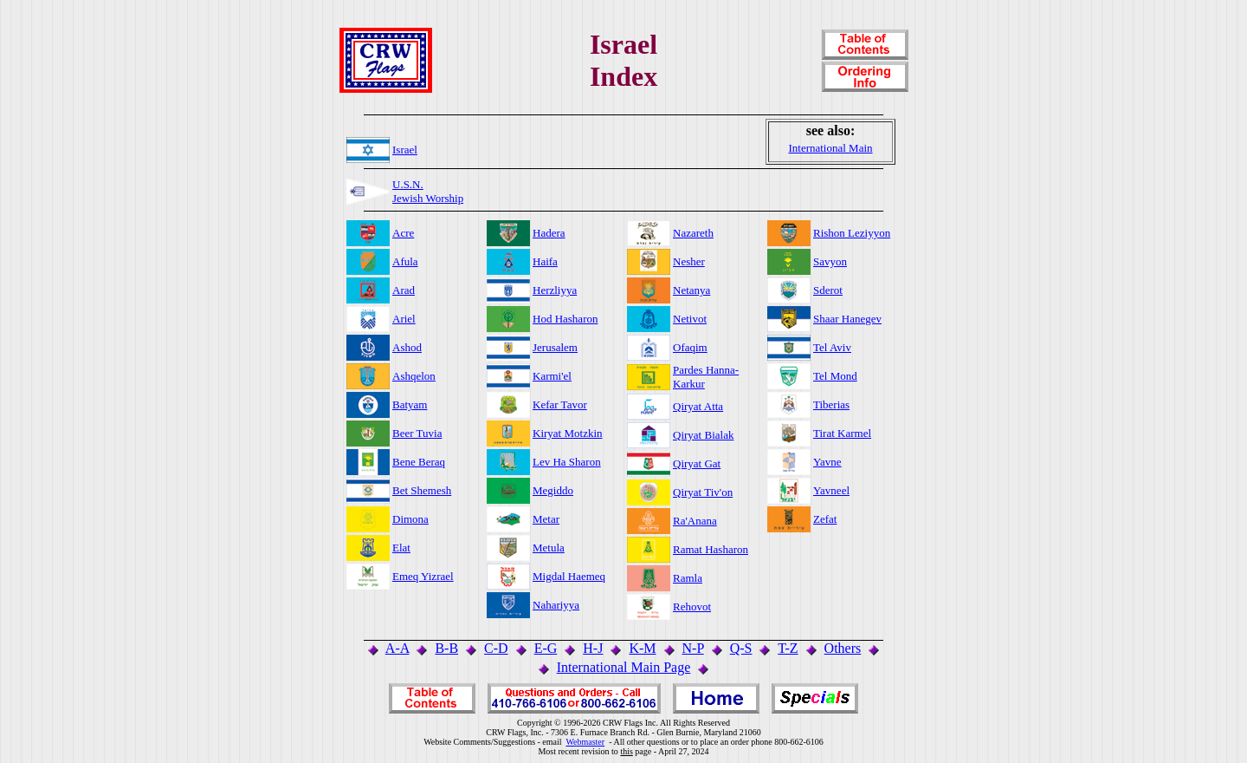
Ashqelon (414, 375)
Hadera (549, 232)
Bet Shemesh (421, 490)
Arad (403, 290)
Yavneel (831, 490)
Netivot (690, 318)
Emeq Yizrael (423, 576)
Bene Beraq (418, 461)
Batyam (409, 404)
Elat (401, 547)
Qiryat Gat (696, 463)
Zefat (825, 518)
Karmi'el (552, 375)
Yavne (827, 461)
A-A (397, 648)
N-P (693, 648)
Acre (403, 232)
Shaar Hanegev (847, 318)
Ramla (687, 577)
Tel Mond (835, 375)
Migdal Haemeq (569, 576)
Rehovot (692, 606)
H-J (593, 648)
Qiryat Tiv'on (703, 492)
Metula (549, 547)
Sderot (828, 290)
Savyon (830, 261)
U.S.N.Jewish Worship (427, 191)
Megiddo (553, 490)
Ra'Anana (695, 520)
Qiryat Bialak (703, 434)
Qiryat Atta (698, 406)
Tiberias (831, 404)
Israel (404, 149)
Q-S (741, 648)
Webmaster (584, 742)
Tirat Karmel (842, 433)
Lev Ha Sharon (567, 461)
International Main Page (624, 667)
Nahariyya (556, 604)
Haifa (545, 261)
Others (843, 648)
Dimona (410, 518)
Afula (405, 261)
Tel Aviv (832, 347)
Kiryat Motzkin (568, 433)
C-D (496, 648)
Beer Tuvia (417, 433)
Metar (546, 518)
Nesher (689, 261)
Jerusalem (555, 347)
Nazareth (693, 232)
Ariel (404, 318)
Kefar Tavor (560, 404)
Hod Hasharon (565, 318)
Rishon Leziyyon (851, 232)
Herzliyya (555, 290)
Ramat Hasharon (710, 549)
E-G (546, 648)
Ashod (407, 347)
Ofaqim (690, 347)
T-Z (788, 648)
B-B (446, 648)
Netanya (691, 290)
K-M (642, 648)
